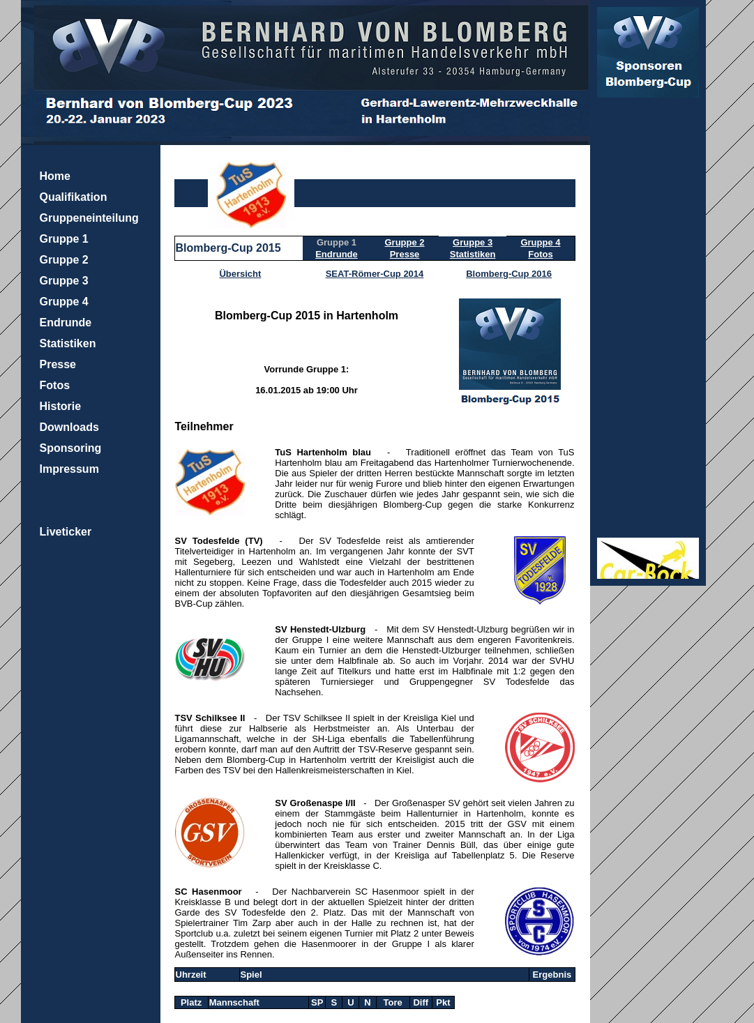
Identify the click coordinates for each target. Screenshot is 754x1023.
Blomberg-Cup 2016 (509, 273)
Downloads (69, 427)
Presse (58, 364)
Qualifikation (73, 197)
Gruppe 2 (64, 260)
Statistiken (68, 343)
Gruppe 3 (64, 281)
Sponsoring (71, 448)
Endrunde (66, 322)
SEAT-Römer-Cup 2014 (375, 273)
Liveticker (66, 532)
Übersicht (240, 273)
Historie (61, 406)
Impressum (69, 469)
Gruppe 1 (64, 239)
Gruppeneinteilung (89, 218)
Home (55, 176)
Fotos (55, 385)
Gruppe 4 (64, 302)
